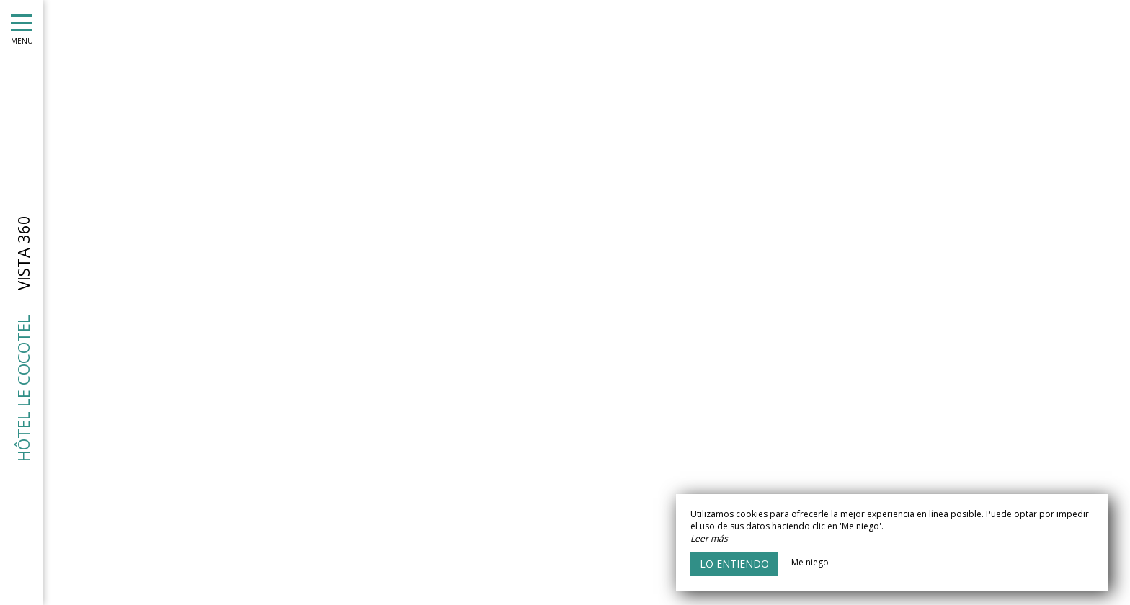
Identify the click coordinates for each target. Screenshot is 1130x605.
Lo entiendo (734, 563)
